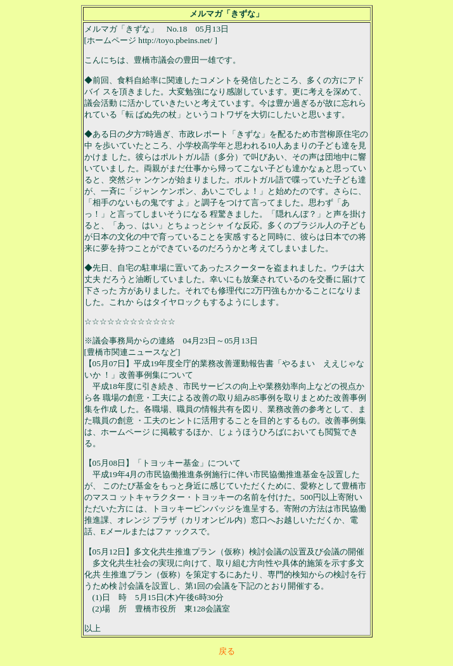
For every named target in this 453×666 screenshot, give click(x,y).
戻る (227, 651)
